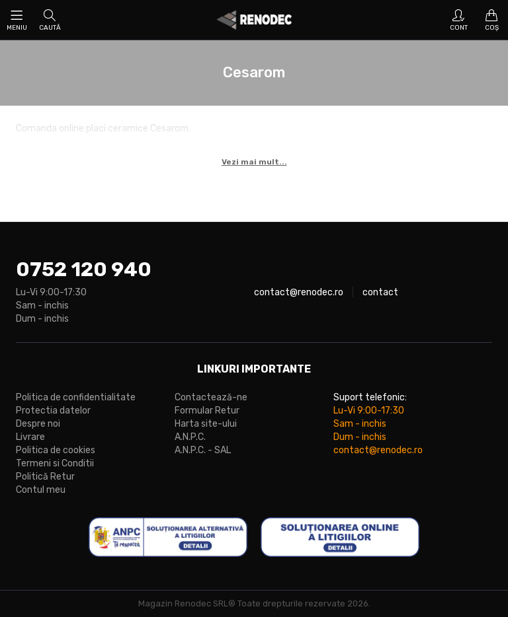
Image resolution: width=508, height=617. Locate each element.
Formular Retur (207, 410)
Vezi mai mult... (254, 161)
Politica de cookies (55, 450)
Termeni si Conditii (55, 463)
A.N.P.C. (190, 437)
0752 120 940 (83, 269)
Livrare (30, 437)
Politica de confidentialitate (76, 397)
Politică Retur (45, 476)
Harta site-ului (206, 423)
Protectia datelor (53, 410)
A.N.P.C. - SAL (203, 450)
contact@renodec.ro (298, 292)
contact (380, 292)
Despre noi (38, 423)
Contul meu (40, 489)
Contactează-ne (211, 397)
